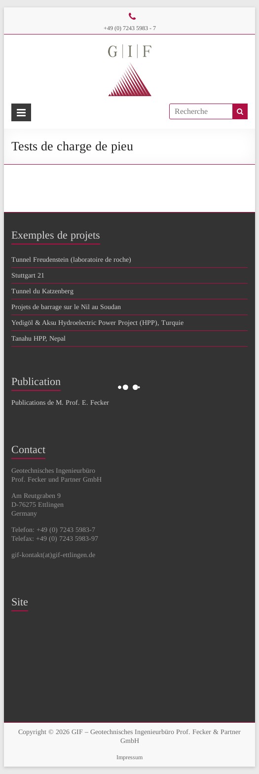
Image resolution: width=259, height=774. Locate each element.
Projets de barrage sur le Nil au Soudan (66, 307)
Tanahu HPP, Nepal (38, 338)
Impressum (129, 757)
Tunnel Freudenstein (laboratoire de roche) (71, 259)
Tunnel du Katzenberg (42, 291)
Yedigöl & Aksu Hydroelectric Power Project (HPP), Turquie (97, 322)
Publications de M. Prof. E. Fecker (60, 402)
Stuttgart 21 (27, 275)
